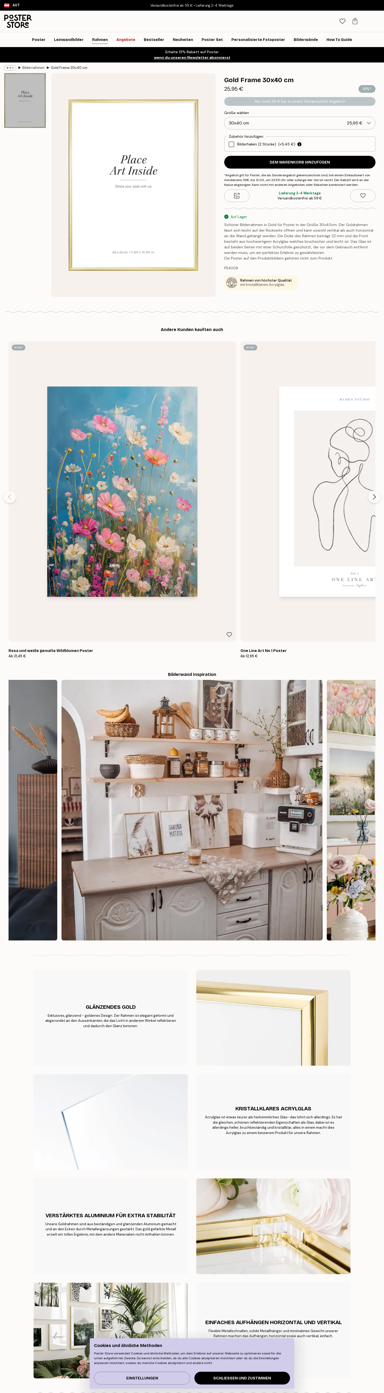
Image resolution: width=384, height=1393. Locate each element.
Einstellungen (142, 1378)
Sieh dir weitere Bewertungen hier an (192, 1151)
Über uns (178, 1310)
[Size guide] (237, 195)
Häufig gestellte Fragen (297, 1324)
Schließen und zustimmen (242, 1378)
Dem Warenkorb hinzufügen (300, 162)
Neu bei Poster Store (188, 1317)
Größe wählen (236, 112)
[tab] (350, 21)
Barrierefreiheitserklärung (192, 1337)
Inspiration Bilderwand (83, 1330)
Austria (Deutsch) (58, 1386)
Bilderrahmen (33, 67)
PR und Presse (182, 1324)
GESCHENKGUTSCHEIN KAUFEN (271, 1250)
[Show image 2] (25, 158)
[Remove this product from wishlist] (362, 195)
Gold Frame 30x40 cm (69, 67)
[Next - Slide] (374, 405)
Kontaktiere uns (291, 1317)
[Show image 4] (25, 273)
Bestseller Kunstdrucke (83, 1317)
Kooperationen (183, 1330)
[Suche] (339, 21)
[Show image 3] (25, 214)
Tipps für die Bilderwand (85, 1310)
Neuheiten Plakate (79, 1324)
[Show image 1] (25, 100)
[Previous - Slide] (9, 405)
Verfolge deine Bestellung (299, 1310)
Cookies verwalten (293, 1330)
